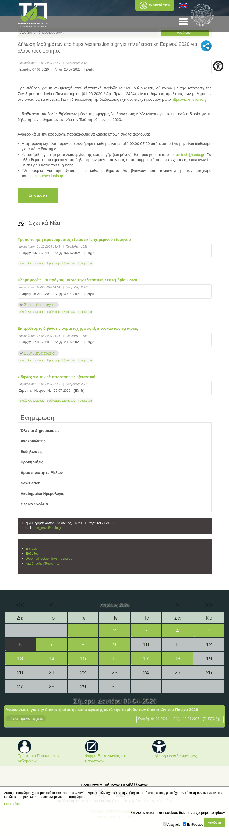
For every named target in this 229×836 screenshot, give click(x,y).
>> (209, 605)
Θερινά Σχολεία (34, 504)
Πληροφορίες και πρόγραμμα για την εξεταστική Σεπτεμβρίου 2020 (77, 280)
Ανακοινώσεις (33, 441)
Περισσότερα (13, 804)
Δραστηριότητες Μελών (42, 472)
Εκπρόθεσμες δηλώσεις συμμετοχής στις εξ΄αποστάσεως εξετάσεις (78, 328)
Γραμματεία (85, 263)
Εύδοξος (32, 554)
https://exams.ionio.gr (189, 99)
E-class (31, 548)
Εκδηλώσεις (32, 451)
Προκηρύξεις (32, 462)
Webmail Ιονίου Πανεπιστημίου (49, 558)
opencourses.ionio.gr (45, 176)
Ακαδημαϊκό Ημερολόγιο (43, 493)
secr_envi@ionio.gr (47, 528)
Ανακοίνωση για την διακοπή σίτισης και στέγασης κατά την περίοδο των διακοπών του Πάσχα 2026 (101, 709)
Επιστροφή (38, 195)
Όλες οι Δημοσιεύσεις (40, 430)
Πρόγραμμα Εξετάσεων (61, 263)
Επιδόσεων (195, 825)
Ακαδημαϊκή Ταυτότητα (43, 564)
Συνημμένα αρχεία (39, 305)
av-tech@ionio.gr (190, 154)
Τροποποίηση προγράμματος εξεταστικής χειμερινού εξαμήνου (74, 239)
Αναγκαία (174, 825)
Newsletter (30, 483)
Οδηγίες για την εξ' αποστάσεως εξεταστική (57, 377)
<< (20, 605)
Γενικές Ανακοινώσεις (31, 263)
